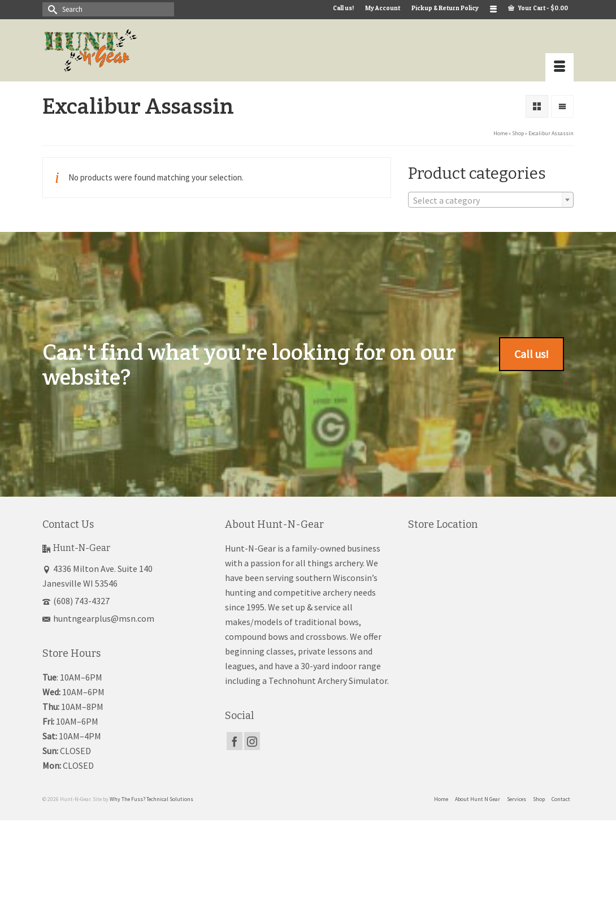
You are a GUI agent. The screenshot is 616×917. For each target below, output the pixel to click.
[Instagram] (252, 741)
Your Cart (538, 8)
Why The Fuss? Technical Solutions (151, 799)
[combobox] (491, 200)
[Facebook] (234, 741)
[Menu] (559, 67)
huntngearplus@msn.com (98, 618)
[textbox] (491, 200)
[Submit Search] (50, 9)
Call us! (531, 354)
